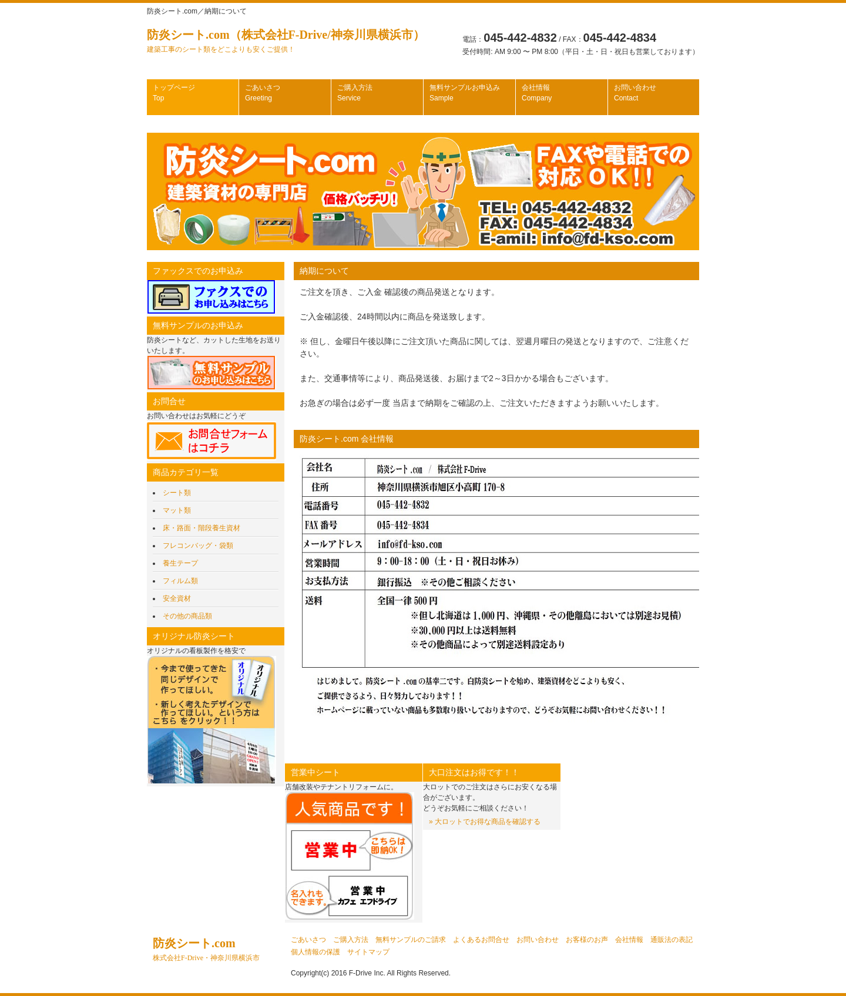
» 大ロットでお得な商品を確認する (484, 821)
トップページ (174, 92)
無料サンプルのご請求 (410, 940)
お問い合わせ (635, 92)
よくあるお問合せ (481, 940)
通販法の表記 (671, 940)
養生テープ (180, 563)
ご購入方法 (354, 92)
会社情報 (537, 92)
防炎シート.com (206, 949)
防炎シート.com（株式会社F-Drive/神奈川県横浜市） (286, 40)
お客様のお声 (587, 940)
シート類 (177, 493)
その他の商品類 (187, 616)
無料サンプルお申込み (464, 92)
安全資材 (177, 598)
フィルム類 (180, 581)
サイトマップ (368, 952)
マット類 (177, 510)
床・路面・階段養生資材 (201, 528)
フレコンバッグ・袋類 (198, 545)
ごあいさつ (262, 92)
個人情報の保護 (315, 952)
